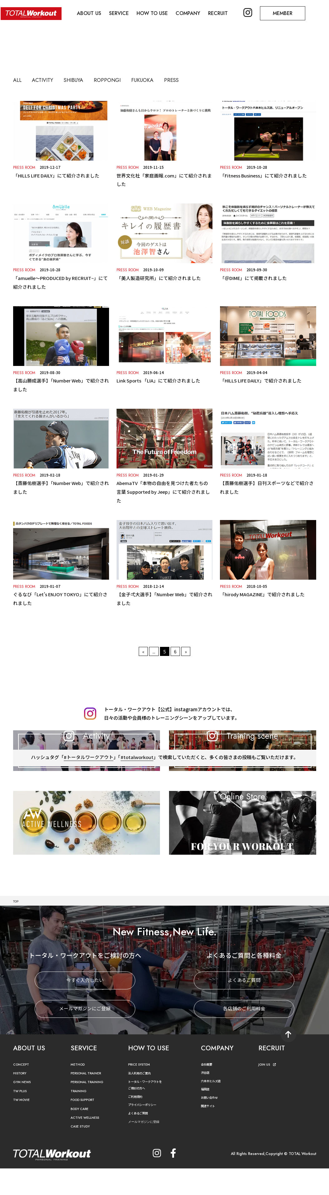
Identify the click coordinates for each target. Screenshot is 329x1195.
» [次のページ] (186, 649)
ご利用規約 (137, 1123)
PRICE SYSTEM (141, 1091)
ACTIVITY (47, 80)
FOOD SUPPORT (86, 1127)
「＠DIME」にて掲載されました (253, 277)
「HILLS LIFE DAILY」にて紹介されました (56, 175)
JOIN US (268, 1091)
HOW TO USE (155, 12)
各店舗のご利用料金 (244, 1035)
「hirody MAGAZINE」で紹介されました (263, 592)
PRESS (201, 80)
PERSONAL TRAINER (90, 1100)
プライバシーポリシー (147, 1131)
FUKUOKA (167, 80)
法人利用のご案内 (143, 1099)
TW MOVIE (23, 1127)
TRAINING (80, 1118)
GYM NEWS (24, 1109)
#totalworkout (137, 794)
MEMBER (290, 12)
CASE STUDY (82, 1153)
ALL (18, 80)
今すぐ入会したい (85, 1007)
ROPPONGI (124, 80)
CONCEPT (22, 1091)
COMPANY (192, 12)
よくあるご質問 (244, 1007)
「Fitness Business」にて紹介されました (263, 175)
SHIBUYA (84, 80)
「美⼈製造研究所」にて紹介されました (159, 277)
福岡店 (206, 1115)
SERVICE (121, 12)
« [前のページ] (143, 649)
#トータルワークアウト (88, 794)
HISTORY (21, 1100)
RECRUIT (223, 12)
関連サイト (210, 1132)
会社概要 (208, 1090)
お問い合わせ (212, 1124)
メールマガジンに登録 (148, 1148)
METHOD (79, 1091)
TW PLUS (21, 1118)
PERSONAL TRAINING (91, 1109)
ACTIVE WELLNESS (88, 1145)
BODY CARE (82, 1135)
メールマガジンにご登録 (85, 1035)
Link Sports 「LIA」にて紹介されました (159, 380)
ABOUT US (90, 12)
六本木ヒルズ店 (214, 1107)
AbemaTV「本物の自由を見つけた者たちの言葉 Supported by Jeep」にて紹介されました (164, 490)
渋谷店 (206, 1099)
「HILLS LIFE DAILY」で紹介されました (261, 380)
